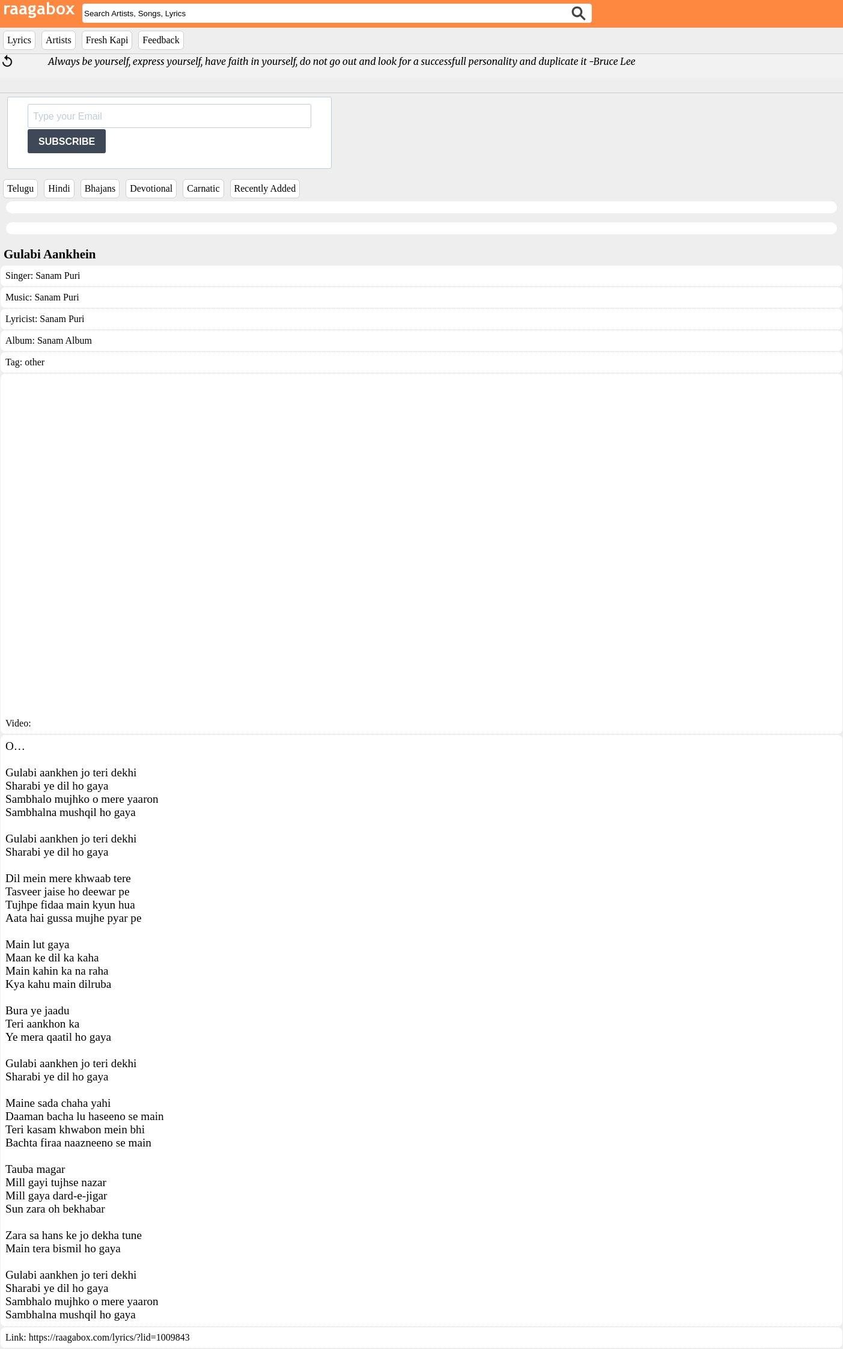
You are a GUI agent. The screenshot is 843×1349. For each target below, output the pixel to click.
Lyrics (19, 40)
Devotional (151, 188)
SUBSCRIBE (66, 141)
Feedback (160, 40)
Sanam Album (64, 340)
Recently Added (265, 188)
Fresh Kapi (107, 40)
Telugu (20, 188)
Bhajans (100, 188)
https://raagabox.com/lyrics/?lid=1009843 (109, 1337)
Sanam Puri (57, 275)
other (34, 362)
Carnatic (203, 188)
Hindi (59, 188)
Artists (59, 40)
